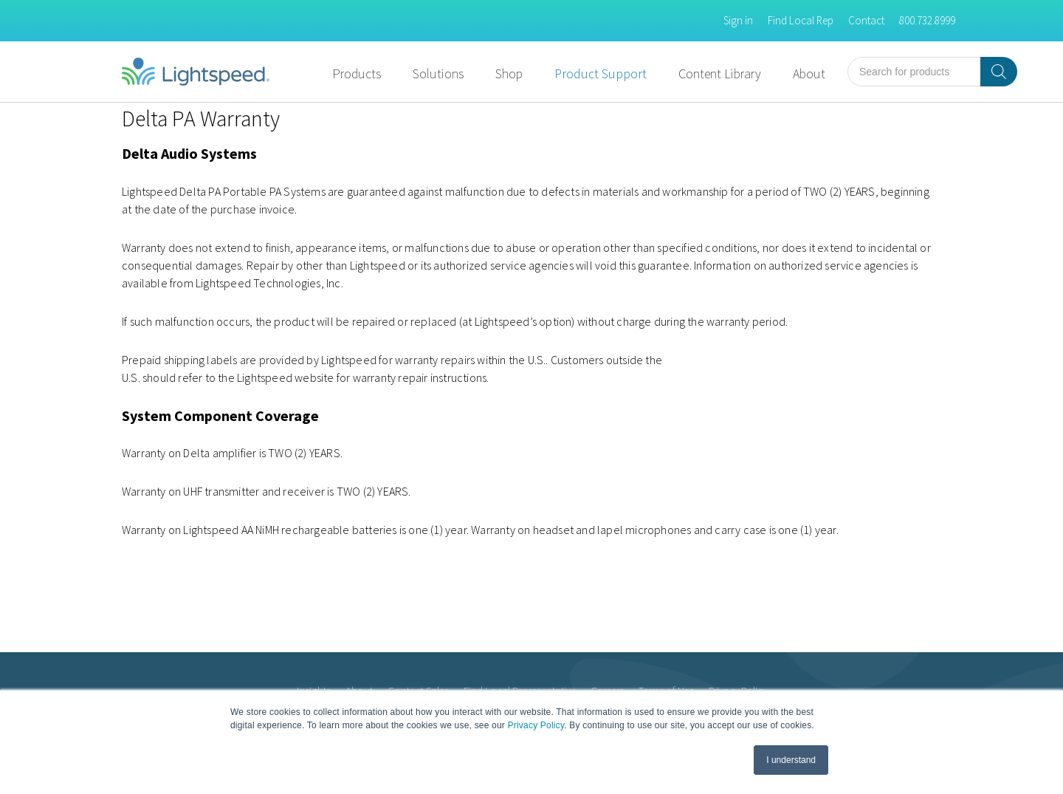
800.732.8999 (927, 20)
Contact (866, 20)
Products (356, 73)
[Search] (998, 71)
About (809, 73)
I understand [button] (791, 760)
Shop (509, 73)
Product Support (600, 73)
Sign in (738, 20)
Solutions (438, 73)
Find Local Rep (800, 20)
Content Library (719, 73)
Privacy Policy (536, 725)
